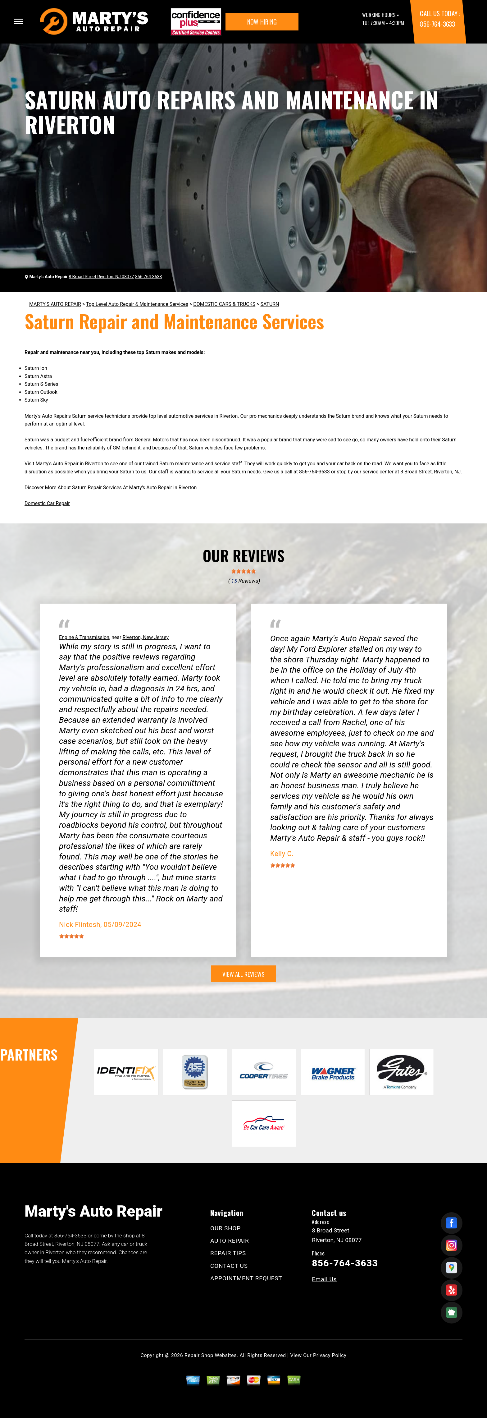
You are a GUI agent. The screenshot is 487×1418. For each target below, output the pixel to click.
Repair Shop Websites (210, 1355)
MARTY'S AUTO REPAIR (55, 304)
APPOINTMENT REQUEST (246, 1278)
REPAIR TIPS (228, 1253)
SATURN (269, 304)
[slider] (243, 571)
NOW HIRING (262, 21)
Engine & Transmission (84, 637)
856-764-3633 (437, 24)
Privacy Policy (329, 1355)
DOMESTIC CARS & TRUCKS (224, 304)
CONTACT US (229, 1265)
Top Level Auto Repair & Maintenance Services (137, 304)
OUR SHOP (225, 1228)
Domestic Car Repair (47, 503)
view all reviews (243, 973)
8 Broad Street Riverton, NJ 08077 (101, 276)
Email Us (324, 1279)
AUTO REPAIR (229, 1240)
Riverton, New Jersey (145, 637)
